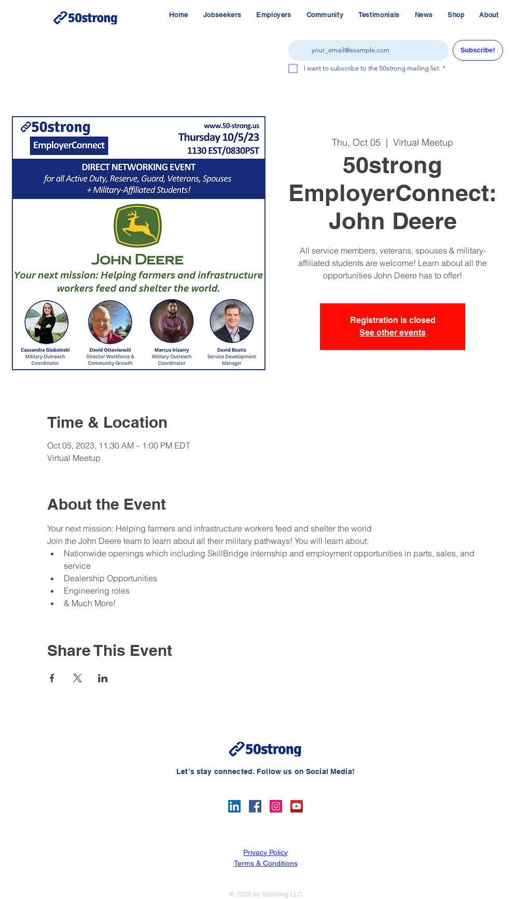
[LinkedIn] (234, 806)
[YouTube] (296, 806)
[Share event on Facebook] (52, 678)
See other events (392, 333)
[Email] (365, 50)
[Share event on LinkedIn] (103, 678)
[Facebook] (255, 806)
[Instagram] (276, 806)
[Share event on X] (77, 678)
